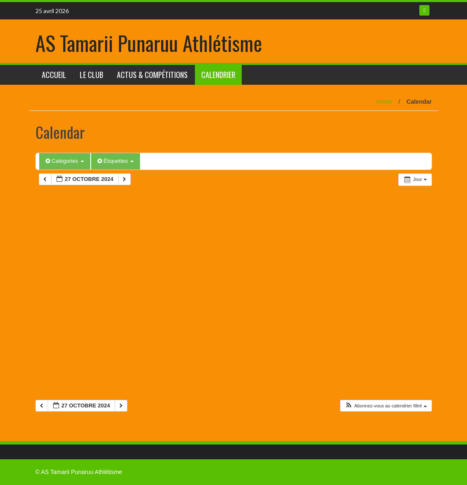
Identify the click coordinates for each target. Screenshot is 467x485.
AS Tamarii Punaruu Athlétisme (148, 43)
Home (384, 101)
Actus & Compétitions (152, 74)
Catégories (65, 161)
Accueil (54, 74)
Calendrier (218, 74)
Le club (91, 74)
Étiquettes (115, 161)
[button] (385, 406)
